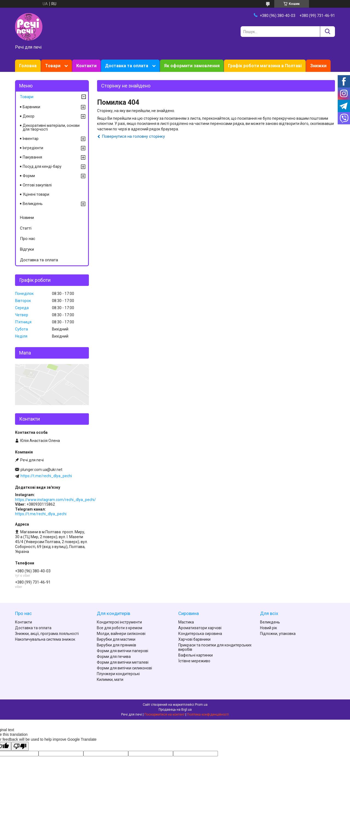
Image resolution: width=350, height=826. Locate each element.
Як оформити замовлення (192, 65)
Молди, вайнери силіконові (121, 633)
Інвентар (31, 138)
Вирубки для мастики (116, 639)
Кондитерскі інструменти (119, 622)
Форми (29, 176)
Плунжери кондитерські (118, 674)
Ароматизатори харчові (199, 628)
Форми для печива (114, 656)
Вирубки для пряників (116, 645)
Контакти (86, 65)
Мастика (186, 622)
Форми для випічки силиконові (124, 668)
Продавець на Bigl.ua (175, 709)
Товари (52, 65)
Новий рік (268, 628)
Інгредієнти (33, 148)
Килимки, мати (110, 679)
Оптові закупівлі (37, 185)
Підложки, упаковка (278, 633)
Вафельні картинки (195, 655)
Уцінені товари (36, 194)
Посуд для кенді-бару (42, 166)
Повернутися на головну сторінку (133, 136)
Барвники (31, 107)
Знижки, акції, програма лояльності (47, 633)
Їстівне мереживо (194, 661)
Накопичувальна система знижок (45, 639)
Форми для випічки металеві (122, 662)
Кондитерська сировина (200, 633)
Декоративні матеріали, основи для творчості (51, 127)
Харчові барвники (194, 639)
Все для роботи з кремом (119, 628)
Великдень (33, 203)
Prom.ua (201, 705)
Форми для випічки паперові (122, 651)
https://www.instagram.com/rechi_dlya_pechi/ (55, 499)
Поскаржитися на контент (164, 714)
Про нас (27, 238)
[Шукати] (327, 31)
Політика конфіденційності (208, 714)
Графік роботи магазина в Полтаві (265, 65)
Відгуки (27, 249)
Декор (28, 116)
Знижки (318, 65)
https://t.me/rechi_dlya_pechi (46, 476)
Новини (27, 217)
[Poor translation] (20, 746)
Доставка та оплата (126, 65)
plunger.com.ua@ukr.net (41, 469)
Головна (28, 65)
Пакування (32, 157)
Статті (25, 228)
